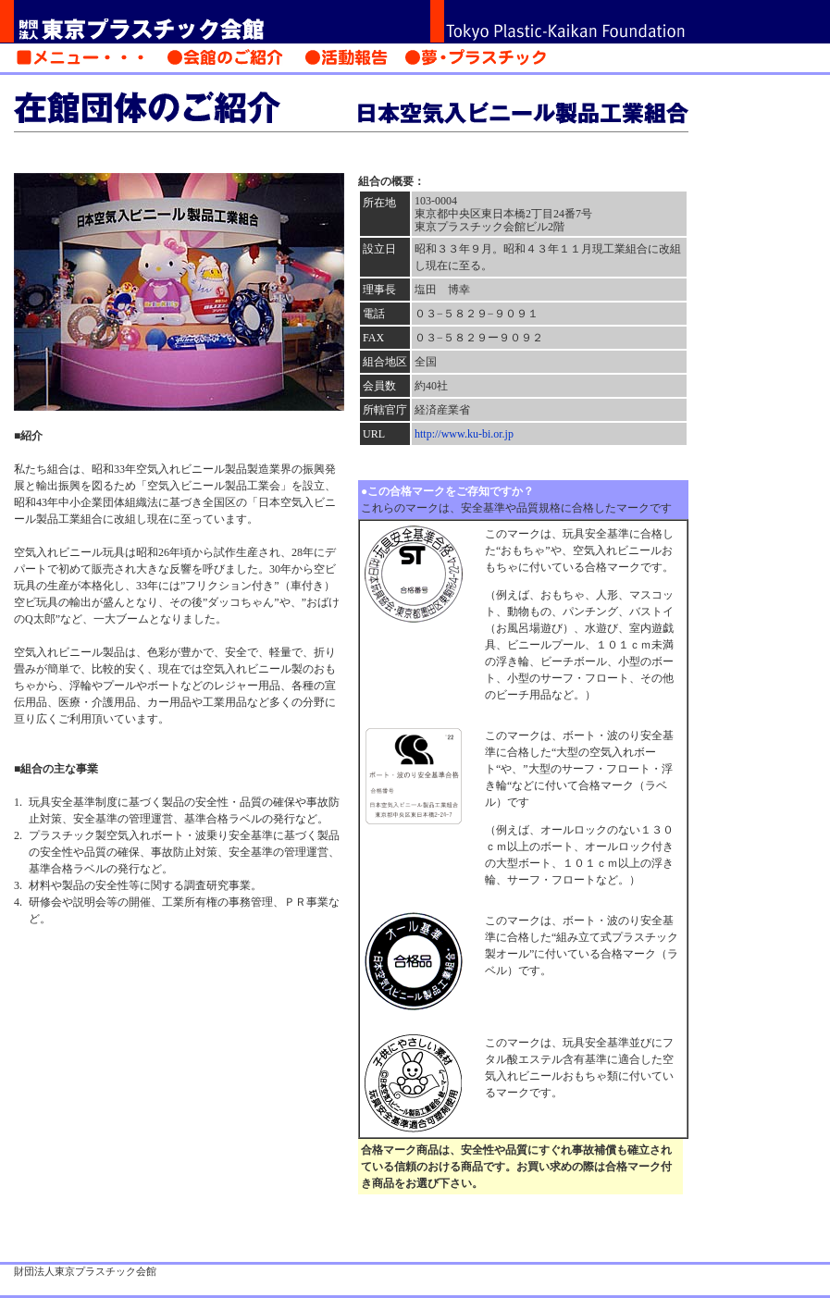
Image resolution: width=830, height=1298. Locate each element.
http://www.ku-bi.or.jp (464, 433)
